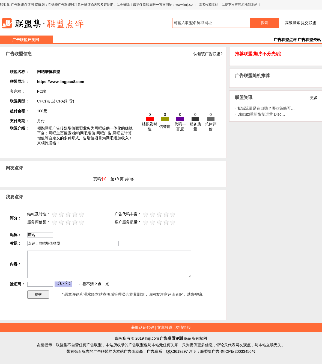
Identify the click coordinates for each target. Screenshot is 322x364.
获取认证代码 (142, 327)
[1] (104, 179)
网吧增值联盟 (48, 71)
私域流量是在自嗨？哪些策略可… (266, 108)
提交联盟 (308, 22)
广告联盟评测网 (25, 39)
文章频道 (164, 327)
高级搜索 (292, 22)
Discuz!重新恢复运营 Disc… (261, 114)
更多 (314, 97)
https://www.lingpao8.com (60, 82)
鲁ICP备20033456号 (237, 351)
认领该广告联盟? (207, 54)
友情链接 (183, 327)
